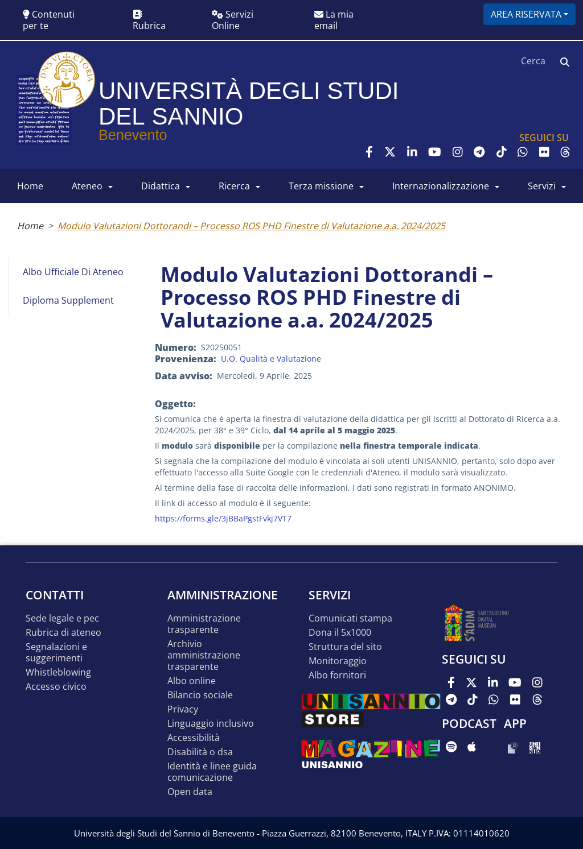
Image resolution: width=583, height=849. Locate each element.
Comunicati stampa (350, 618)
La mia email (334, 20)
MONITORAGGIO (338, 661)
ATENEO (87, 186)
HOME (30, 186)
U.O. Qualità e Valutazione (271, 358)
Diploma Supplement (68, 300)
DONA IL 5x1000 (340, 633)
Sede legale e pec (62, 618)
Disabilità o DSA (200, 752)
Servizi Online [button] (232, 20)
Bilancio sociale (200, 695)
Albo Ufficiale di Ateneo (73, 272)
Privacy (182, 709)
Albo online (191, 681)
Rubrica (149, 21)
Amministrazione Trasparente (204, 624)
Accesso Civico (56, 687)
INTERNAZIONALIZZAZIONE (440, 186)
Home (30, 226)
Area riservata (526, 14)
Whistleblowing (58, 672)
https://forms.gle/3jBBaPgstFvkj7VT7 (223, 518)
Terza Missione (321, 186)
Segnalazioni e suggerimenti (56, 652)
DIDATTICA (160, 186)
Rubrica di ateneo (63, 633)
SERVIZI (542, 186)
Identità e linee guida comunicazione (212, 772)
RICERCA (234, 186)
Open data (189, 792)
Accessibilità (193, 738)
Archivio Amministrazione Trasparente (203, 655)
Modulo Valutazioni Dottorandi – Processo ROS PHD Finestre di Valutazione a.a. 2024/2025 (251, 226)
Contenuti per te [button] (49, 20)
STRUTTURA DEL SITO (345, 647)
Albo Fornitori (337, 675)
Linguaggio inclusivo (210, 724)
